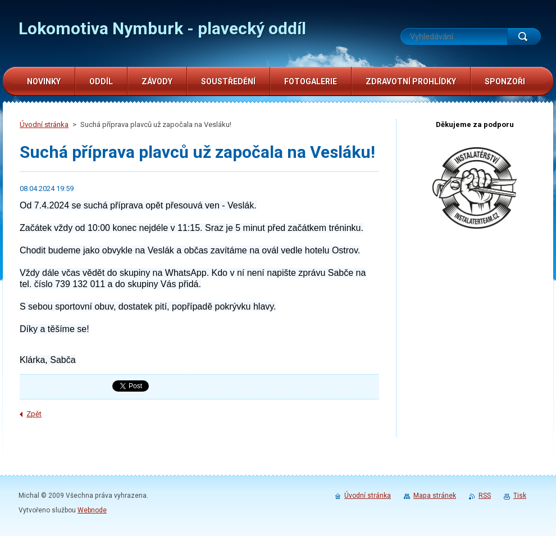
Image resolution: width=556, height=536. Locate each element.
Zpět (34, 414)
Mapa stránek (434, 495)
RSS (484, 495)
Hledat (524, 36)
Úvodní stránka (44, 124)
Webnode (92, 510)
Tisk (519, 495)
